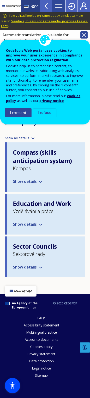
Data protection (41, 361)
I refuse (44, 113)
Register (84, 6)
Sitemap (41, 375)
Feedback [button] (85, 347)
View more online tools (46, 6)
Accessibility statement (41, 325)
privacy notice (51, 100)
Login (72, 6)
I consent (18, 112)
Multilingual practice (41, 332)
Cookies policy (41, 346)
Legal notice (41, 368)
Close (84, 35)
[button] (12, 385)
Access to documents (41, 339)
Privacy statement (41, 354)
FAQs (41, 318)
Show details (25, 181)
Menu (58, 6)
